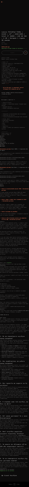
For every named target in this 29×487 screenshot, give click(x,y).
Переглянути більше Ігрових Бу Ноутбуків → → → (14, 48)
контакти (9, 262)
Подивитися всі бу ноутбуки (7, 470)
